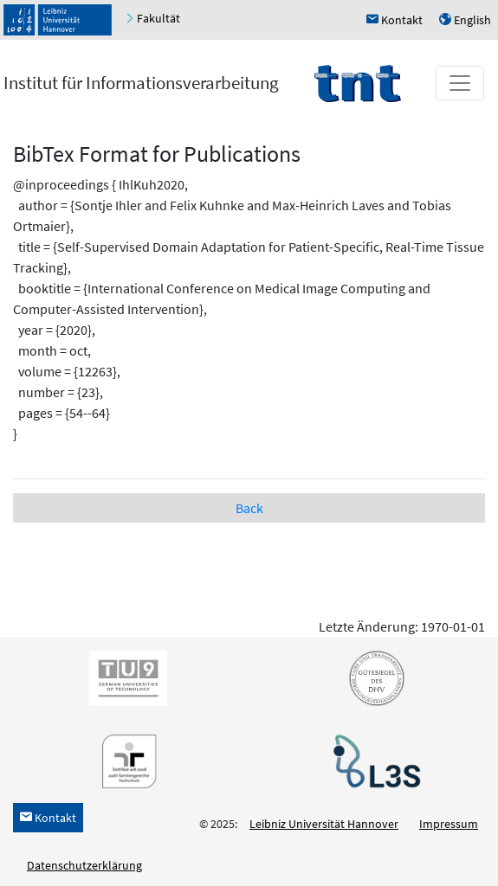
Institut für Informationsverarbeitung (141, 82)
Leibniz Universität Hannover (323, 823)
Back (249, 508)
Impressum (448, 823)
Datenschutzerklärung (84, 865)
